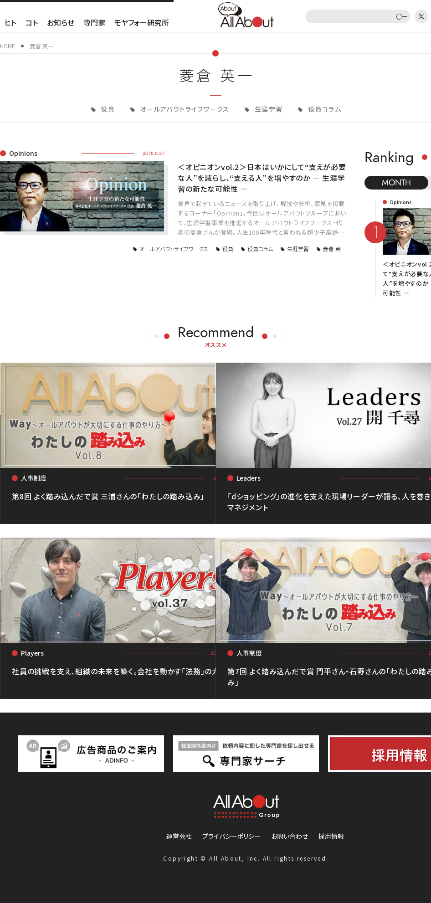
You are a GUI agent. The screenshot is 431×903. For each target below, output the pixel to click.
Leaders (248, 477)
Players (32, 652)
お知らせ (60, 22)
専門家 (94, 22)
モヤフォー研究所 (141, 22)
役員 (107, 108)
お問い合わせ (289, 836)
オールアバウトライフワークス (183, 108)
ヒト (10, 22)
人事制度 (33, 477)
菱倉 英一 (334, 248)
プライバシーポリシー (231, 836)
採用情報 (331, 836)
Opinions (23, 153)
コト (32, 22)
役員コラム (323, 108)
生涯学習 (268, 108)
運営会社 (179, 836)
